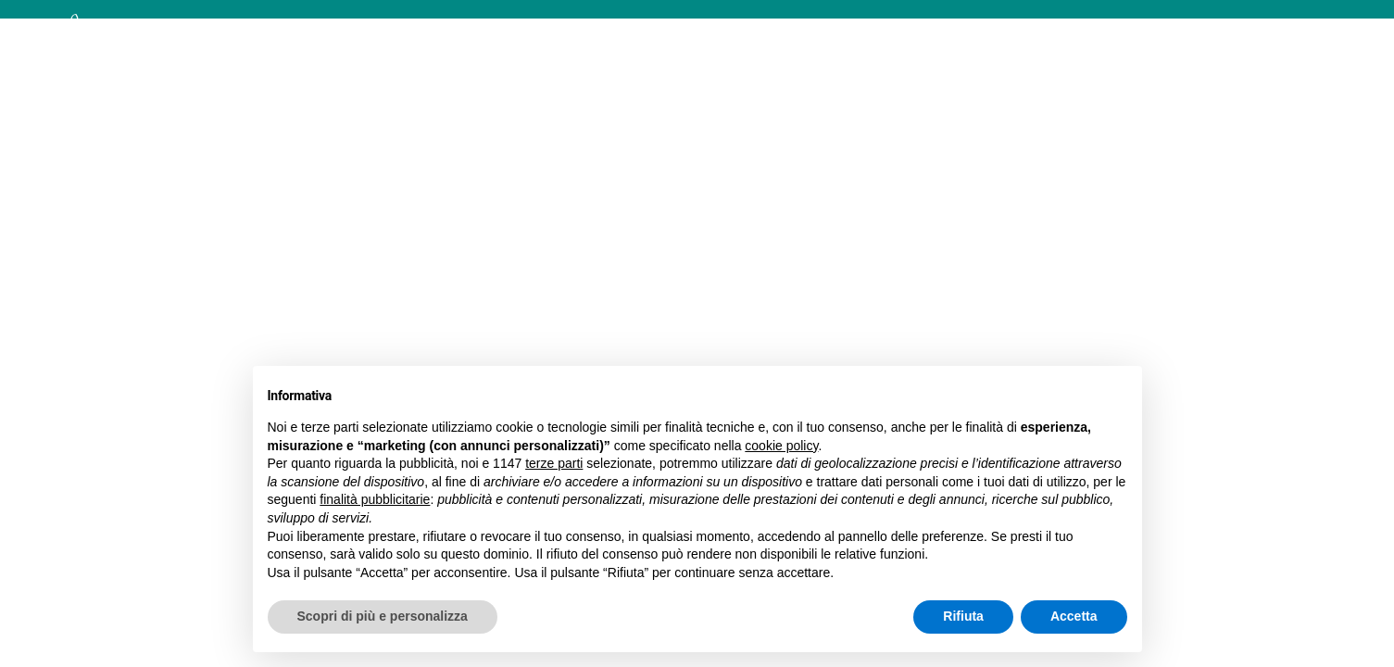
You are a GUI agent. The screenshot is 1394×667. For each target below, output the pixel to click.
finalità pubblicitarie (375, 499)
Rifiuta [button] (963, 616)
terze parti (554, 463)
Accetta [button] (1074, 616)
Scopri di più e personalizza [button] (382, 616)
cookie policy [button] (781, 445)
